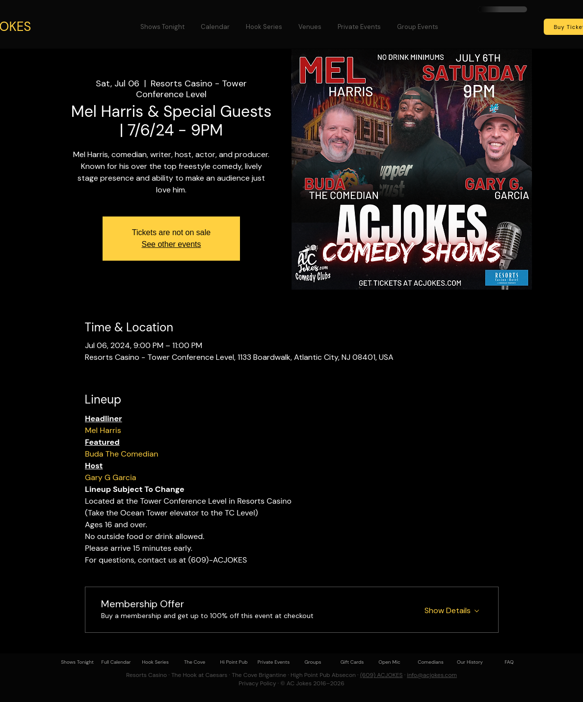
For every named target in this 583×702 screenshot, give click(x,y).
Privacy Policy (257, 683)
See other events (171, 244)
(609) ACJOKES (381, 675)
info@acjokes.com (432, 675)
